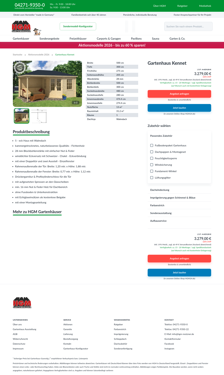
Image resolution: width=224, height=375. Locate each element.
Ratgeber (118, 324)
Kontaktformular (173, 338)
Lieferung (68, 334)
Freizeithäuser (78, 38)
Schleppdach (120, 338)
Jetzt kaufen (179, 108)
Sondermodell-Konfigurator (78, 26)
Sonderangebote (49, 38)
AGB (15, 334)
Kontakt (67, 343)
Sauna (155, 38)
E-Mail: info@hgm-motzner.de (179, 334)
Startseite (17, 54)
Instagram (169, 348)
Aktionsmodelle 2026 (38, 54)
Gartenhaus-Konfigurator (75, 348)
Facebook (169, 343)
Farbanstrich (120, 329)
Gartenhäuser (21, 38)
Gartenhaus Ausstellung (24, 329)
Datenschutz (19, 343)
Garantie (67, 329)
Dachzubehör (120, 343)
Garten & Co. (177, 38)
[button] (179, 136)
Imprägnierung (121, 334)
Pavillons (136, 38)
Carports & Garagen (109, 38)
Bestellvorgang (70, 338)
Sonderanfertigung (123, 348)
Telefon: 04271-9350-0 (176, 324)
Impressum (18, 348)
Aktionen (67, 324)
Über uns (17, 324)
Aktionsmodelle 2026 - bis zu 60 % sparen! (112, 45)
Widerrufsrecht (20, 338)
